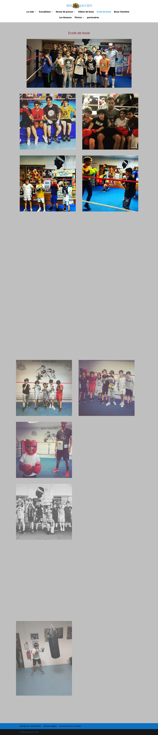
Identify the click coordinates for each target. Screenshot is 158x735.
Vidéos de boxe (86, 12)
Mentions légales (50, 726)
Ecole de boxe (104, 12)
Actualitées (45, 12)
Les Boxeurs (65, 18)
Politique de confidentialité (30, 726)
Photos (78, 18)
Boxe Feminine (121, 12)
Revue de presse (64, 12)
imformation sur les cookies (70, 726)
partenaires (93, 18)
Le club (30, 12)
